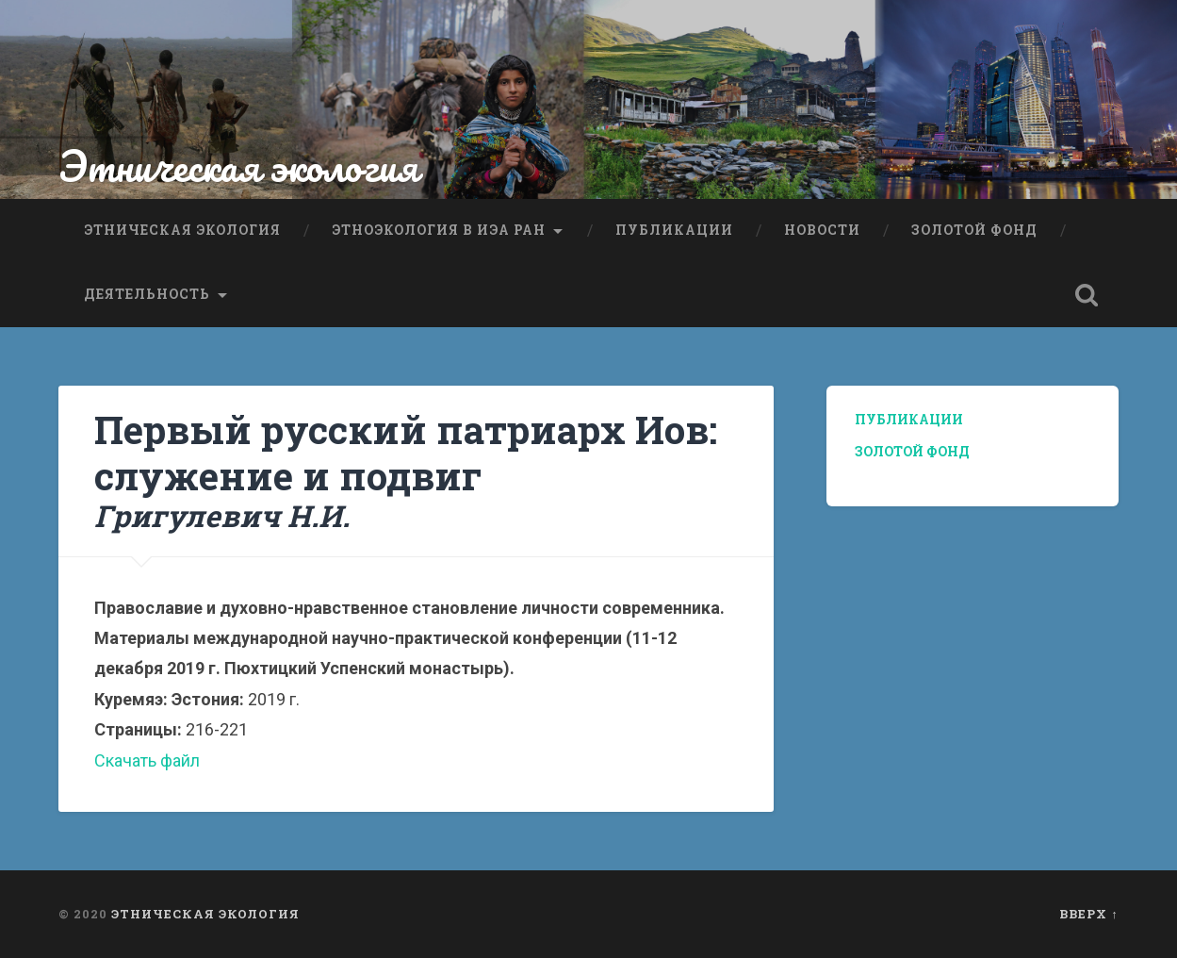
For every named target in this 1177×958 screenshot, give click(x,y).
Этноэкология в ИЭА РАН (439, 230)
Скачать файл (147, 760)
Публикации (674, 230)
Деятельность (147, 294)
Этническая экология (238, 165)
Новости (822, 230)
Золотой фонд (974, 230)
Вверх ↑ (1088, 913)
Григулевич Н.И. (222, 516)
